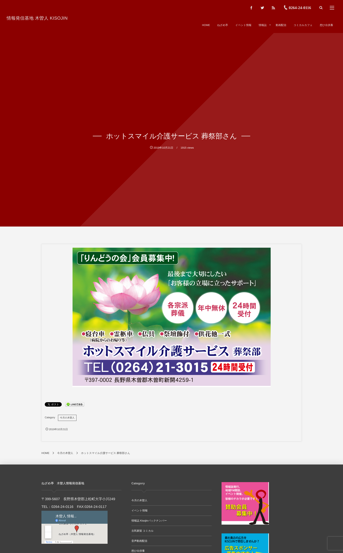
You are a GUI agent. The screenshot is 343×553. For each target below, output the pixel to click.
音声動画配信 (139, 540)
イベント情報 (139, 510)
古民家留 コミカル (142, 530)
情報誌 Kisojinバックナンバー (149, 520)
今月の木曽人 (67, 418)
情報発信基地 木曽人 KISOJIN (37, 18)
